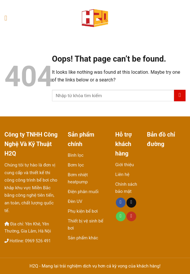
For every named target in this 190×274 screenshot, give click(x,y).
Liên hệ (122, 174)
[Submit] (180, 95)
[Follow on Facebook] (121, 203)
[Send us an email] (131, 203)
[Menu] (8, 18)
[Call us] (121, 216)
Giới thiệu (124, 164)
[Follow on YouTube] (131, 216)
